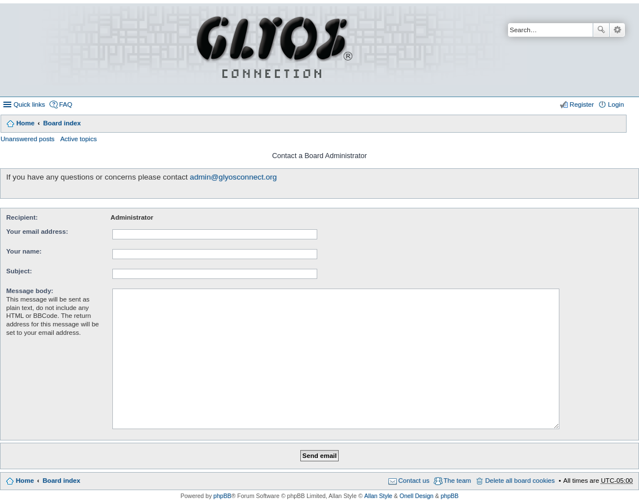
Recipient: (22, 217)
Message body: (29, 290)
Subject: (19, 271)
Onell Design (417, 495)
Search (601, 30)
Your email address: (37, 231)
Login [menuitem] (616, 104)
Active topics (78, 139)
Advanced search (617, 30)
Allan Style (378, 495)
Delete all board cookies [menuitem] (519, 480)
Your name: (24, 251)
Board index (62, 123)
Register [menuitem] (582, 104)
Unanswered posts (28, 139)
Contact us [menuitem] (414, 480)
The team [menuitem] (457, 480)
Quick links (29, 104)
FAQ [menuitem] (65, 104)
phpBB (222, 495)
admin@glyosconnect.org (233, 177)
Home (25, 123)
